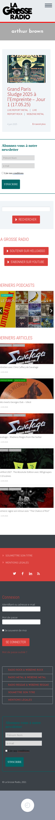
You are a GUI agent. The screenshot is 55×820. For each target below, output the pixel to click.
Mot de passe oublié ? (14, 652)
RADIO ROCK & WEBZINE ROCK (25, 670)
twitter (14, 573)
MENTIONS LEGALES (17, 562)
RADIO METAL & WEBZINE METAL (27, 678)
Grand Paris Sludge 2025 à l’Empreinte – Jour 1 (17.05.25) (26, 97)
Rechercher (27, 219)
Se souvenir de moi (14, 630)
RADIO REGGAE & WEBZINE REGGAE (28, 685)
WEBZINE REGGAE (20, 380)
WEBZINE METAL (35, 114)
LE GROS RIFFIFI (7, 295)
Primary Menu (48, 5)
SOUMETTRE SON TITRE (19, 555)
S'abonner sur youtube (27, 262)
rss (38, 573)
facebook (22, 573)
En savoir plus (39, 124)
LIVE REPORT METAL (17, 110)
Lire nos (12, 173)
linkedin (30, 573)
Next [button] (51, 310)
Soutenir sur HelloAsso (27, 251)
